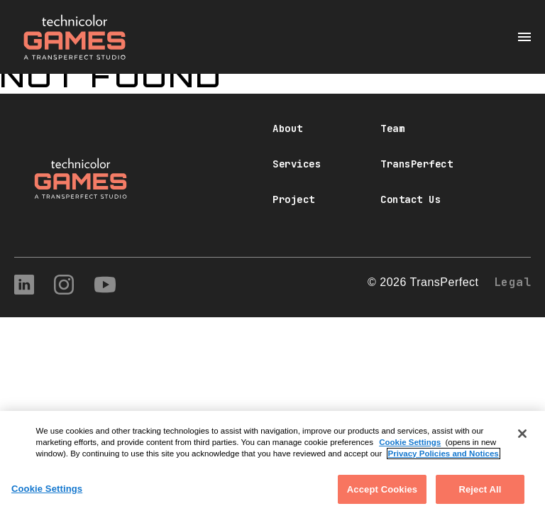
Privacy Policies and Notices (443, 460)
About (287, 128)
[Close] (522, 440)
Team (392, 128)
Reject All (479, 495)
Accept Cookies (382, 495)
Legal (513, 282)
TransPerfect (416, 164)
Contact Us (410, 199)
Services (296, 164)
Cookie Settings (410, 448)
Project (293, 199)
